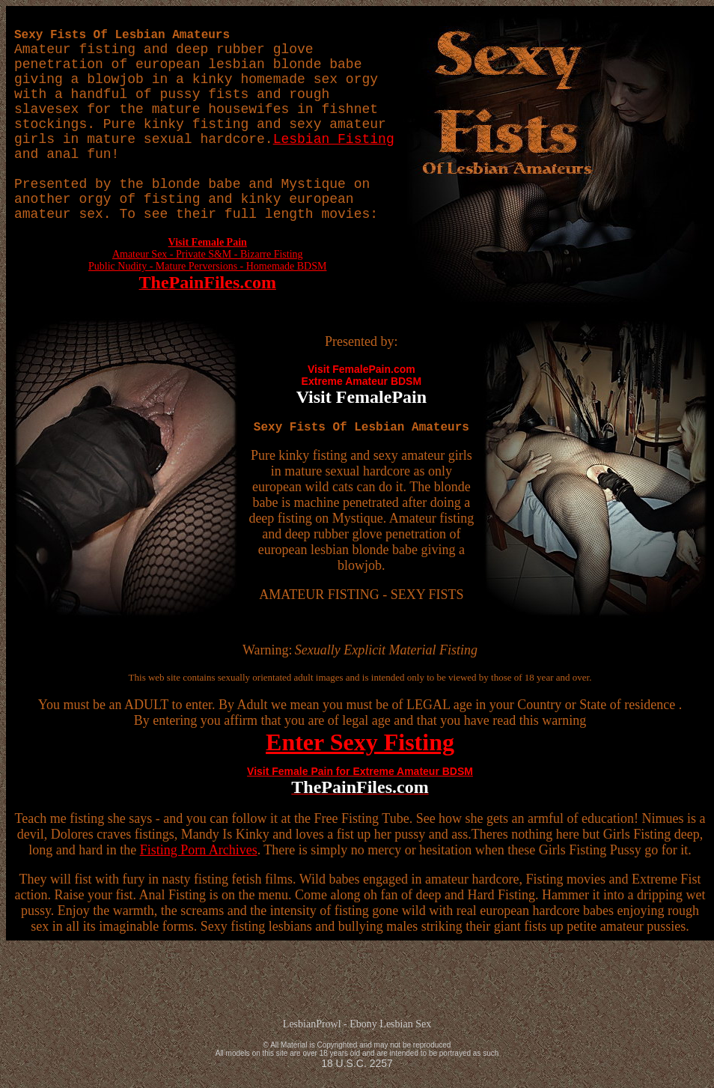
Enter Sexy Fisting (360, 742)
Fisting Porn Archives (198, 849)
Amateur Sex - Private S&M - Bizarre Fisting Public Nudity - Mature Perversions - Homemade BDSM (207, 264)
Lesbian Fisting (333, 139)
